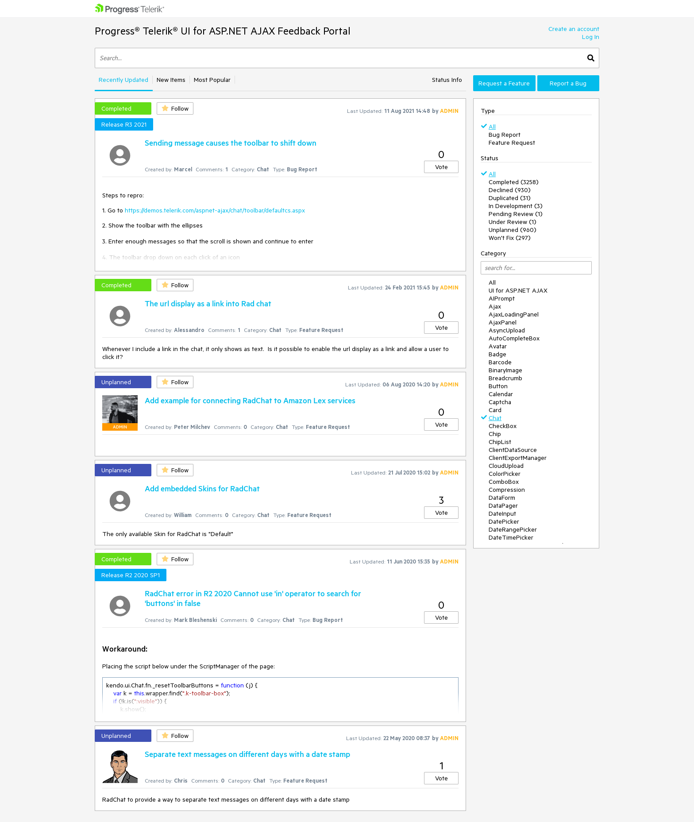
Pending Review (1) (516, 214)
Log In (590, 37)
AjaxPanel (503, 322)
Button (498, 386)
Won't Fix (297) (510, 238)
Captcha (500, 402)
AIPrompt (502, 298)
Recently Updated (123, 80)
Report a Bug (568, 83)
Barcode (500, 362)
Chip (495, 434)
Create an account (573, 29)
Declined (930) (510, 190)
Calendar (501, 394)
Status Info (447, 80)
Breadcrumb (505, 378)
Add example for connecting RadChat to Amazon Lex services (250, 400)
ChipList (500, 442)
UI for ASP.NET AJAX (518, 290)
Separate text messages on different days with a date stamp (247, 754)
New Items (171, 80)
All (492, 127)
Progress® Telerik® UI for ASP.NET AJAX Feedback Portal (223, 30)
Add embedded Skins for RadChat (202, 488)
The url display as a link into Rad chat (208, 303)
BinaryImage (505, 370)
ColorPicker (504, 474)
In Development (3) (516, 206)
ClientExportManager (518, 458)
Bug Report (504, 135)
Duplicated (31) (510, 198)
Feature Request (512, 143)
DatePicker (504, 521)
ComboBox (504, 482)
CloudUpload (506, 466)
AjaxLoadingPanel (514, 314)
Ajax (495, 306)
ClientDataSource (513, 450)
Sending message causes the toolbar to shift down (230, 142)
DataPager (503, 505)
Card (495, 410)
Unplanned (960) (512, 230)
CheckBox (503, 426)
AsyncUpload (507, 330)
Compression (507, 490)
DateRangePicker (513, 529)
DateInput (502, 513)
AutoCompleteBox (514, 338)
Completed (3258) (514, 182)
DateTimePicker (511, 537)
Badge (497, 354)
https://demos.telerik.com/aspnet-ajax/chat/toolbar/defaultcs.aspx (215, 210)
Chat (495, 418)
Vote (441, 167)
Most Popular (212, 80)
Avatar (498, 346)
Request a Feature (504, 83)
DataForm (502, 498)
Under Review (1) (512, 222)
